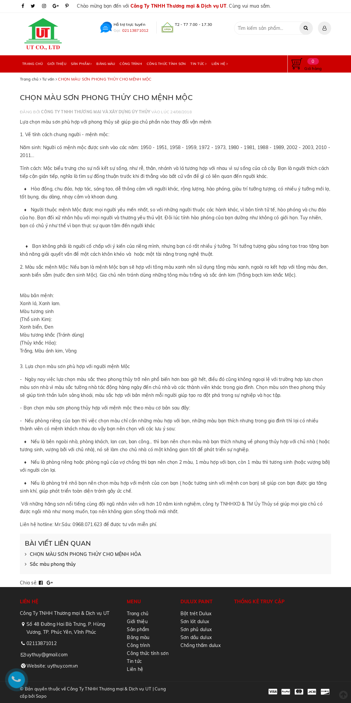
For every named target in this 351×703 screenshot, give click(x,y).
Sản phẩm (81, 64)
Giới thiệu (56, 64)
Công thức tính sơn (166, 64)
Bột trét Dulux (196, 614)
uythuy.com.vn (62, 666)
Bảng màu (105, 64)
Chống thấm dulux (200, 645)
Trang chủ (32, 64)
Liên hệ (220, 64)
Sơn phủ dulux (196, 629)
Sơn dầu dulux (196, 637)
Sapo (41, 696)
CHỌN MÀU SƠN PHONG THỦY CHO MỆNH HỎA (83, 554)
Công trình (131, 64)
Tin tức (198, 64)
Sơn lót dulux (194, 621)
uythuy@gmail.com (47, 655)
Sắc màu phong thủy (50, 564)
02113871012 (135, 30)
